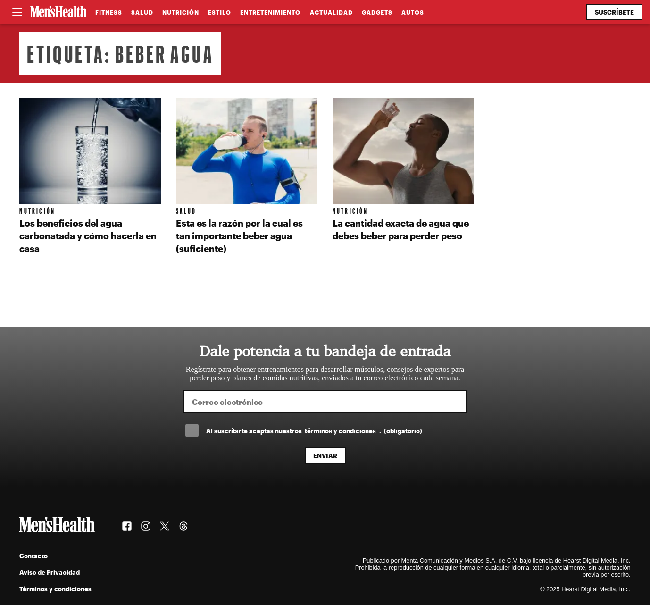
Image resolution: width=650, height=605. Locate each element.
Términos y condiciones (55, 588)
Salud (142, 12)
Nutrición (180, 12)
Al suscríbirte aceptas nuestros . (314, 430)
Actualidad (331, 12)
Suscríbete (614, 12)
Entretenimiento (270, 12)
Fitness (108, 12)
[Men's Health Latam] (58, 12)
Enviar (325, 455)
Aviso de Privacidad (49, 572)
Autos (412, 12)
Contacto (33, 555)
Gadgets (377, 12)
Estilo (219, 12)
